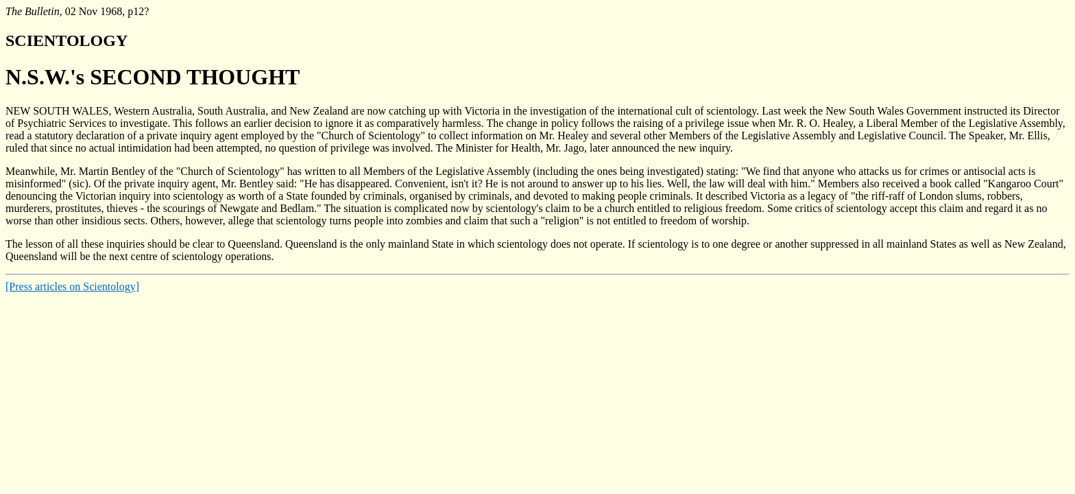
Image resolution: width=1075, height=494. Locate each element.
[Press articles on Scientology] (72, 286)
